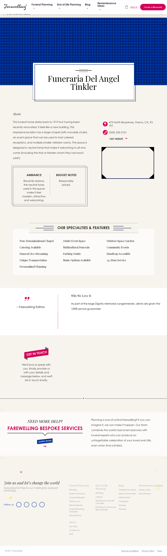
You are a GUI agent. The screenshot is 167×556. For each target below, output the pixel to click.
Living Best (123, 501)
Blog (87, 4)
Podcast (122, 509)
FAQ (71, 534)
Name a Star (144, 490)
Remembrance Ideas (106, 4)
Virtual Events (75, 515)
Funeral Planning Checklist (76, 510)
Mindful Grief (124, 497)
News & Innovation (127, 493)
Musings (122, 505)
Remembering (75, 505)
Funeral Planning (42, 4)
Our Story (73, 526)
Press (159, 551)
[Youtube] (42, 504)
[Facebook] (18, 504)
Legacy (99, 497)
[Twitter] (26, 504)
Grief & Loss (74, 501)
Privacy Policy (148, 551)
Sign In (134, 7)
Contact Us (74, 530)
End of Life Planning (69, 4)
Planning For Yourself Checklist (105, 501)
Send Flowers (145, 493)
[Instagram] (34, 504)
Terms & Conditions (130, 551)
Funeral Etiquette (77, 497)
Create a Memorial (153, 7)
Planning (73, 490)
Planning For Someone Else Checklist (106, 508)
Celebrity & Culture (127, 490)
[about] (45, 442)
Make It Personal (76, 493)
